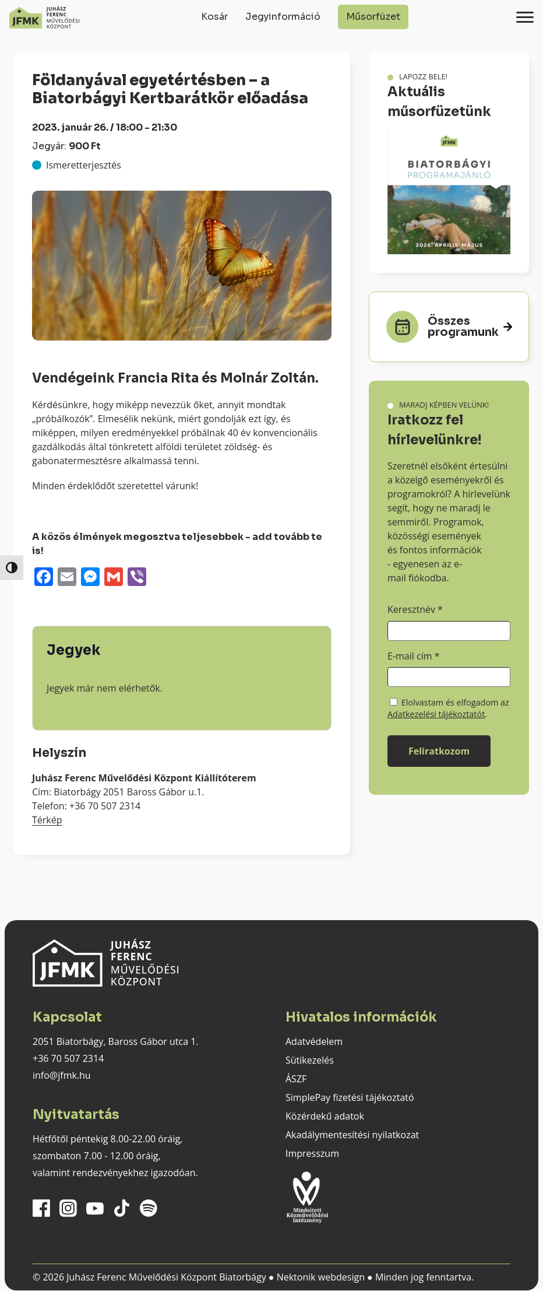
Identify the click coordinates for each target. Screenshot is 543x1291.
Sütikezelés (309, 1060)
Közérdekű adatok (324, 1116)
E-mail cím (413, 656)
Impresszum (312, 1153)
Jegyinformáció (282, 16)
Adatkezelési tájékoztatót (436, 714)
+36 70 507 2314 (68, 1058)
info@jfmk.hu (62, 1075)
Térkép (47, 819)
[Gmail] (113, 577)
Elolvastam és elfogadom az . (448, 708)
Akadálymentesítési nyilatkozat (352, 1134)
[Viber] (137, 577)
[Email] (67, 577)
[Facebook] (43, 577)
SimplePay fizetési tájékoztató (349, 1097)
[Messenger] (90, 577)
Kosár (214, 16)
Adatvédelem (314, 1041)
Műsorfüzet (373, 16)
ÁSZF (295, 1078)
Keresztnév (415, 609)
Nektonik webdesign (321, 1277)
